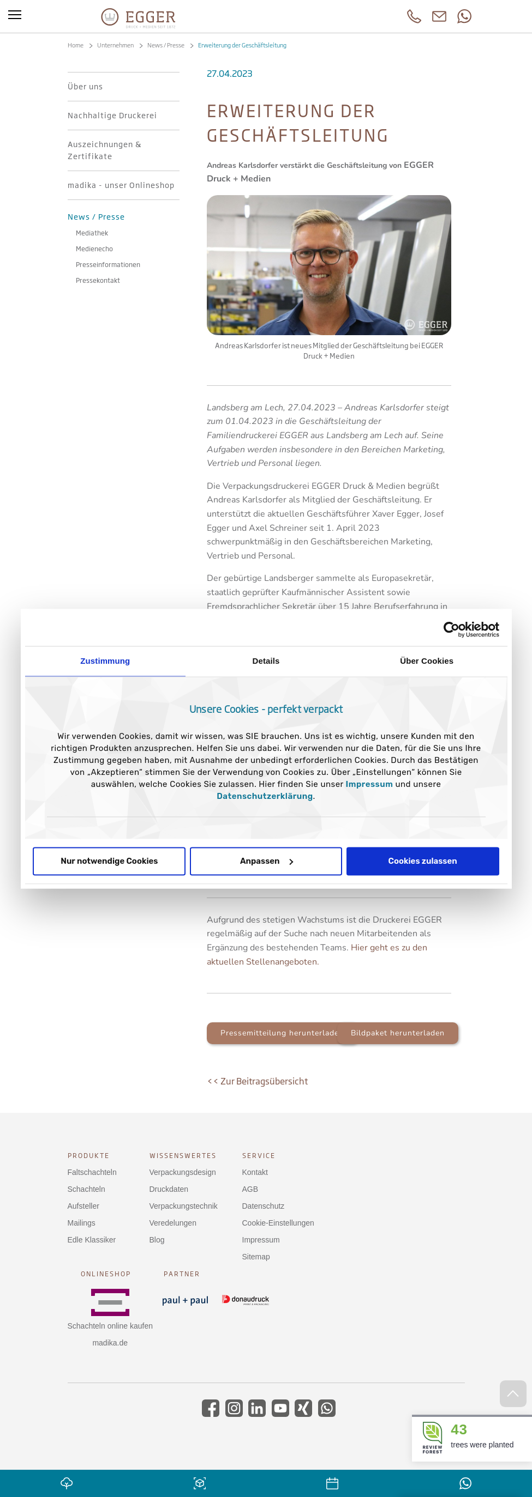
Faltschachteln (92, 1172)
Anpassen (266, 861)
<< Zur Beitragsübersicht (257, 1081)
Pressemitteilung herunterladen (282, 1033)
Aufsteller (83, 1206)
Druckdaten (169, 1189)
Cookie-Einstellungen (278, 1223)
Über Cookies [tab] (426, 660)
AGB (250, 1189)
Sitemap (256, 1256)
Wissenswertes (183, 1155)
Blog (157, 1239)
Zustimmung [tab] (105, 660)
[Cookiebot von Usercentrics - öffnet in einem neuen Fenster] (451, 629)
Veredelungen (173, 1223)
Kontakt (255, 1172)
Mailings (81, 1223)
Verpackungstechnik (184, 1206)
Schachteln (86, 1189)
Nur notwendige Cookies (109, 861)
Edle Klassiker (92, 1239)
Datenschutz (263, 1206)
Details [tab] (266, 660)
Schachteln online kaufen (110, 1326)
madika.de (110, 1342)
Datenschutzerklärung (265, 796)
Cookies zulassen (422, 861)
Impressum (369, 784)
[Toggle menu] (14, 16)
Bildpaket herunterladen (398, 1033)
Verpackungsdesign (183, 1172)
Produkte (89, 1155)
